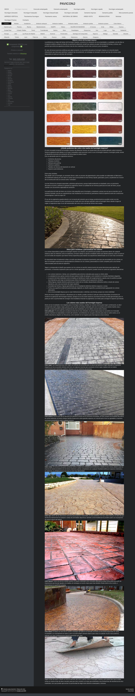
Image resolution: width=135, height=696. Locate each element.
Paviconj (3, 691)
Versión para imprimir (8, 689)
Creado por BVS (21, 691)
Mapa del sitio (21, 689)
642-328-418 (19, 59)
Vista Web (131, 691)
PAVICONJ (67, 3)
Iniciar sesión (130, 689)
